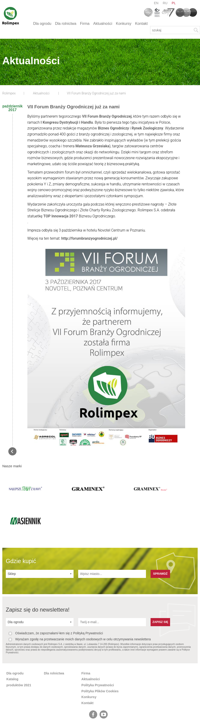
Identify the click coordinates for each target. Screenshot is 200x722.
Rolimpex (9, 93)
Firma (85, 24)
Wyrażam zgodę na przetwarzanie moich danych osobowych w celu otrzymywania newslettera (80, 608)
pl (174, 3)
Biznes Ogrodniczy (113, 128)
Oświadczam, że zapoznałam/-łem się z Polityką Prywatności (56, 602)
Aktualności (102, 24)
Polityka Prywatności (97, 654)
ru (165, 3)
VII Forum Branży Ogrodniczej (107, 116)
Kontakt (141, 24)
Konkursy (124, 24)
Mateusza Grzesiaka (92, 146)
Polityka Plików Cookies (100, 660)
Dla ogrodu (42, 24)
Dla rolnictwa (65, 24)
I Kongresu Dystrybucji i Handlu (67, 122)
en (156, 3)
